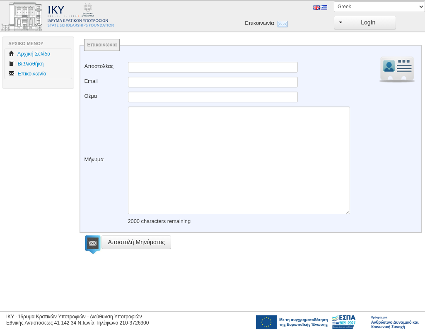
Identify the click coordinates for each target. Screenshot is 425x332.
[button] (365, 22)
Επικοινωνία (259, 23)
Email (91, 81)
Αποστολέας (98, 66)
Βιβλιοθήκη (26, 64)
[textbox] (213, 67)
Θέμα (90, 96)
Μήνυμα (94, 159)
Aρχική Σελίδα (30, 54)
